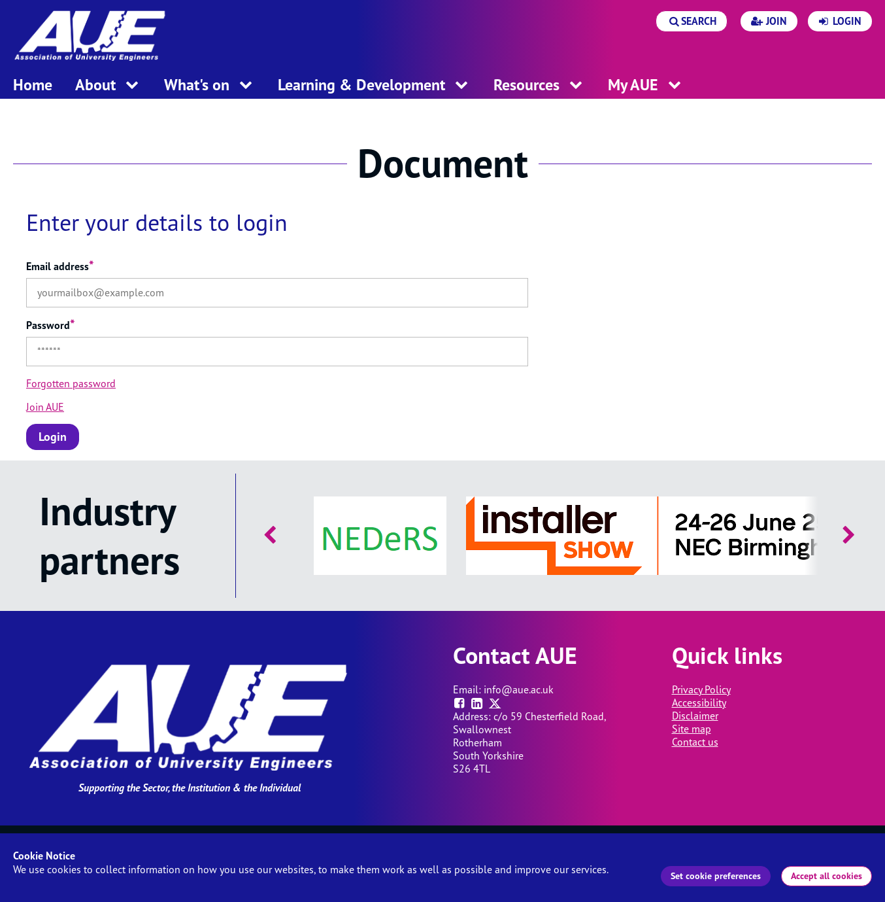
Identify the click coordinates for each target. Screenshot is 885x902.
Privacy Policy (701, 689)
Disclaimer (695, 715)
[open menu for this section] (132, 86)
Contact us (695, 741)
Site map (691, 728)
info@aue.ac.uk (519, 689)
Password (50, 325)
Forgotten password (71, 383)
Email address (60, 266)
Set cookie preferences (716, 876)
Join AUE (45, 406)
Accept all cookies (826, 876)
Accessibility (699, 702)
